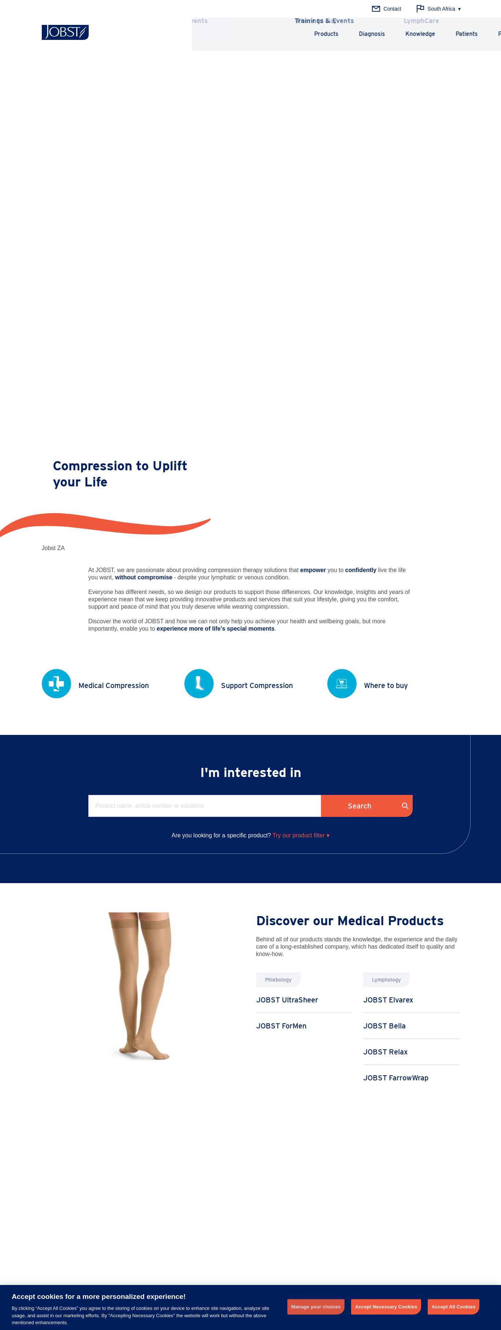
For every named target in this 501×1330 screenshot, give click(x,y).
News (305, 1149)
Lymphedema (143, 1161)
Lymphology (55, 1161)
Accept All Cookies (454, 1307)
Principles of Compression (243, 1149)
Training (308, 1161)
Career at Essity (403, 1195)
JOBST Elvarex (388, 527)
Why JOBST (400, 1149)
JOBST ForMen (281, 553)
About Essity (399, 1184)
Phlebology (54, 1149)
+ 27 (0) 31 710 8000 (178, 1257)
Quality (393, 1172)
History (393, 1161)
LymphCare (312, 1172)
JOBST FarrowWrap (395, 605)
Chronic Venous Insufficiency (161, 1172)
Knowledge (317, 33)
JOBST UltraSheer (287, 527)
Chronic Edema (145, 1195)
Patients (364, 33)
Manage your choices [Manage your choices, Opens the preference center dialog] (316, 1307)
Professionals (413, 33)
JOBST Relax (385, 579)
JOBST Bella (384, 553)
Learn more (290, 1036)
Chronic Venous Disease (156, 1149)
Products (223, 33)
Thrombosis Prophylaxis (155, 1184)
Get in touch (280, 1265)
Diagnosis (269, 33)
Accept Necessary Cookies (386, 1307)
